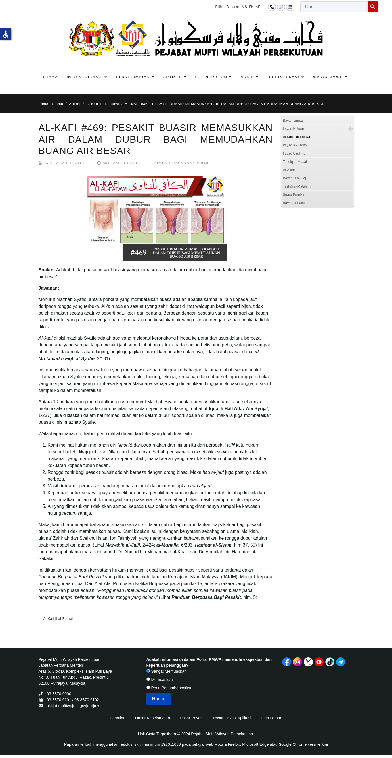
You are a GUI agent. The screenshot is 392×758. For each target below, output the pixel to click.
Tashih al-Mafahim (297, 186)
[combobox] (334, 6)
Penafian (117, 718)
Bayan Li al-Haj (294, 178)
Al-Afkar (289, 170)
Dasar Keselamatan (152, 718)
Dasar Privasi (191, 718)
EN (251, 7)
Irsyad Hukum (293, 129)
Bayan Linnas (293, 120)
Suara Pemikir (293, 195)
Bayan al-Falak (294, 203)
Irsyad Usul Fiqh (295, 153)
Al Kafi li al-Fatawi (58, 619)
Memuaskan (159, 679)
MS (244, 7)
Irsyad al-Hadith (295, 145)
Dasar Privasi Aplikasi (232, 718)
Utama (50, 77)
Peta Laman (271, 718)
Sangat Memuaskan (166, 671)
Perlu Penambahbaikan (169, 688)
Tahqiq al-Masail (295, 162)
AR (258, 7)
